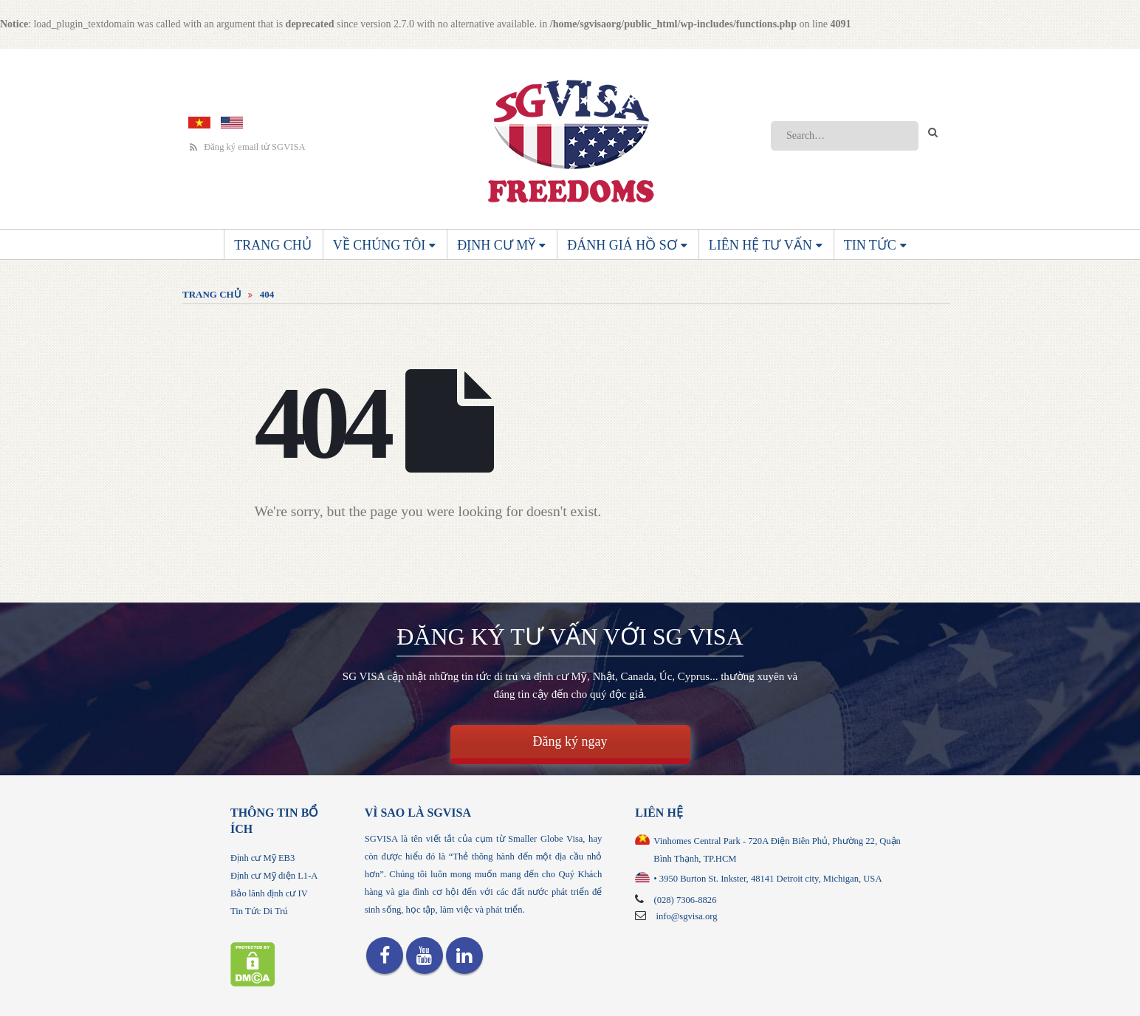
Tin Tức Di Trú (259, 911)
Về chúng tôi (379, 245)
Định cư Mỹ (496, 245)
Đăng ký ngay (570, 741)
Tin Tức (870, 245)
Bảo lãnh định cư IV (269, 893)
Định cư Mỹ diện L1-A (273, 876)
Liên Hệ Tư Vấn (760, 245)
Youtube (424, 955)
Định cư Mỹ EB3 (262, 858)
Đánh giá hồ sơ (622, 245)
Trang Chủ (273, 245)
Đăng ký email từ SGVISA (248, 147)
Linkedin (464, 955)
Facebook (384, 955)
